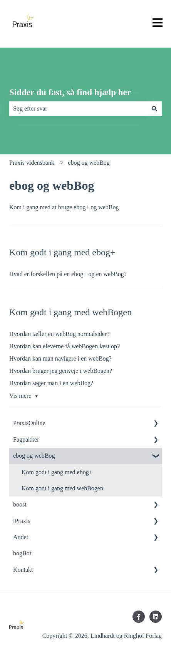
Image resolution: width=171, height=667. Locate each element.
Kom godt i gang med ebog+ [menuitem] (57, 472)
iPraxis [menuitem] (21, 521)
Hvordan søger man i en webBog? (51, 383)
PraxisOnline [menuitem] (29, 423)
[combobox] (78, 108)
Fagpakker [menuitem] (26, 439)
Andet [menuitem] (20, 537)
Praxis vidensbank (31, 162)
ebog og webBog (88, 162)
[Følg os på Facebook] (138, 617)
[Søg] (154, 108)
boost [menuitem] (20, 504)
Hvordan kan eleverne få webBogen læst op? (64, 346)
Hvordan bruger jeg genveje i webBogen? (60, 370)
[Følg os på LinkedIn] (155, 617)
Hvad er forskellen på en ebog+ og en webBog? (68, 274)
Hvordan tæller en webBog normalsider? (59, 334)
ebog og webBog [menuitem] (34, 455)
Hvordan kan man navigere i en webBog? (60, 358)
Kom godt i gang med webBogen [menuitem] (62, 488)
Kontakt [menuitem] (23, 569)
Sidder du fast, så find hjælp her (70, 92)
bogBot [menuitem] (22, 553)
